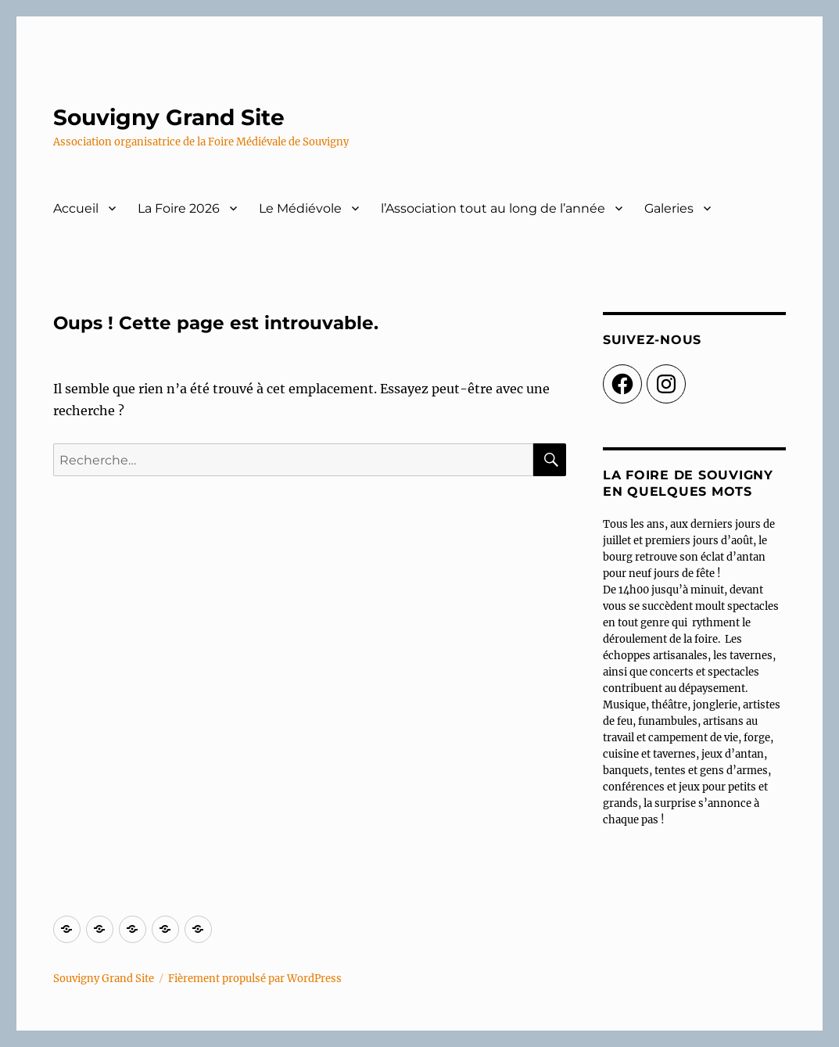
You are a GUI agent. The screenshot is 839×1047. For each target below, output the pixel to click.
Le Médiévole (300, 208)
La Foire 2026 (179, 208)
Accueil (76, 208)
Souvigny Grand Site (169, 117)
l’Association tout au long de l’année (493, 208)
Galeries (669, 208)
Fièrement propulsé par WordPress (255, 978)
